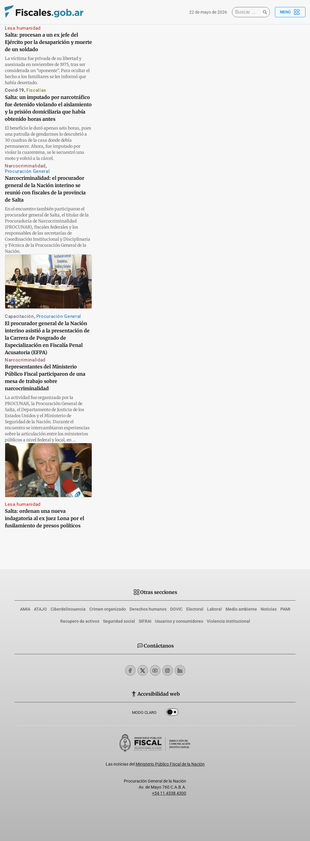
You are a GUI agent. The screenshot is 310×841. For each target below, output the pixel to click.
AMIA (25, 609)
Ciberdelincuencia (68, 609)
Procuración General (27, 171)
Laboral (214, 609)
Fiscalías (36, 90)
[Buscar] (248, 12)
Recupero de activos (79, 621)
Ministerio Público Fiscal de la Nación (170, 764)
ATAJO (40, 609)
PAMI (285, 609)
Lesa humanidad (23, 28)
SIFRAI (145, 621)
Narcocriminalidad (25, 165)
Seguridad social (119, 621)
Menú (290, 12)
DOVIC (176, 609)
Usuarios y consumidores (179, 621)
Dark (172, 713)
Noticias (269, 609)
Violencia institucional (228, 621)
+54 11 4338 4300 (169, 793)
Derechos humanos (148, 609)
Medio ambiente (241, 609)
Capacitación (19, 316)
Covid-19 (14, 90)
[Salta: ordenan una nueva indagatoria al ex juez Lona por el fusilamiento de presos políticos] (48, 470)
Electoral (194, 609)
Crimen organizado (107, 609)
